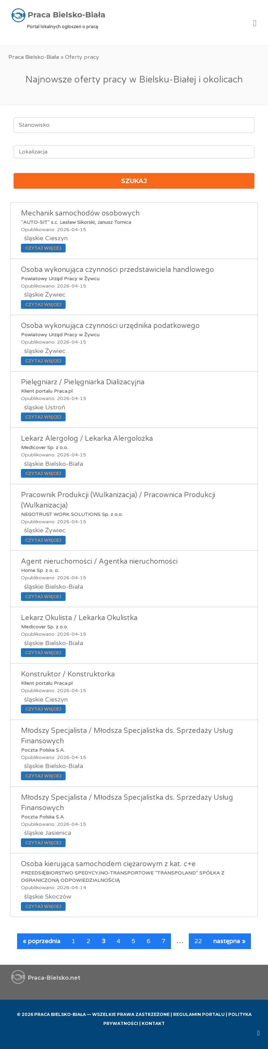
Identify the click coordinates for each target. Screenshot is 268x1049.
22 (198, 941)
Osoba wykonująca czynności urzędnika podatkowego (110, 326)
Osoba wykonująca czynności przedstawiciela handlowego (117, 270)
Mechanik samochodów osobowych (80, 213)
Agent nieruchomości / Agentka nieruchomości (99, 561)
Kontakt (153, 1023)
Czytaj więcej (43, 248)
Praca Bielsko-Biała (33, 57)
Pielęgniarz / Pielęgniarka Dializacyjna (82, 382)
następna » (229, 941)
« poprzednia (41, 941)
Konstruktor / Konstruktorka (68, 674)
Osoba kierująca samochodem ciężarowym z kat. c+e (108, 864)
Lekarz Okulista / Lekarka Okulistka (79, 618)
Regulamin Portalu (199, 1014)
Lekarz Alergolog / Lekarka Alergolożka (87, 439)
